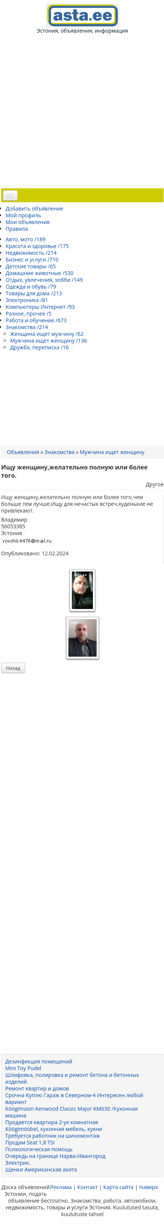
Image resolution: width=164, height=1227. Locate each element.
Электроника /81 (27, 300)
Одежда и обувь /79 (31, 286)
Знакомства (59, 452)
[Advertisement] (84, 110)
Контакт (87, 1187)
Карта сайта (118, 1187)
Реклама (60, 1187)
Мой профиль (23, 215)
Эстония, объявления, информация (82, 18)
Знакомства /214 (27, 327)
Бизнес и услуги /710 (32, 259)
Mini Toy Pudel (23, 1068)
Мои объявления (28, 222)
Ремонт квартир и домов (37, 1088)
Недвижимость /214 (31, 252)
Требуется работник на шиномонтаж (52, 1135)
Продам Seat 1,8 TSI (30, 1142)
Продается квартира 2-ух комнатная (51, 1122)
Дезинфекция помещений (38, 1061)
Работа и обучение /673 (36, 320)
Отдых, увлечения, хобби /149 (44, 279)
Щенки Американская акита (41, 1169)
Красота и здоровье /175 (37, 246)
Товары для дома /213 (34, 293)
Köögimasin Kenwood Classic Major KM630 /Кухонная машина (71, 1112)
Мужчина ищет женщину (112, 452)
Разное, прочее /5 (29, 313)
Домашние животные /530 (39, 273)
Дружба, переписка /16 (39, 347)
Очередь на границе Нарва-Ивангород (55, 1155)
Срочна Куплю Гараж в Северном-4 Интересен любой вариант (74, 1098)
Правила (17, 228)
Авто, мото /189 (26, 239)
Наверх (148, 1187)
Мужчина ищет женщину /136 (48, 340)
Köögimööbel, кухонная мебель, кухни (53, 1128)
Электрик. (17, 1162)
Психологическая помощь (39, 1149)
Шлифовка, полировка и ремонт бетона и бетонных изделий (72, 1078)
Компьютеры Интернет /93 (40, 306)
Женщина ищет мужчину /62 (47, 333)
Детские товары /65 (31, 266)
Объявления (23, 452)
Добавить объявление (34, 208)
